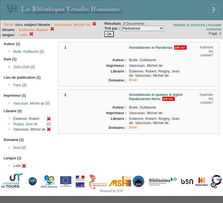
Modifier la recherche (189, 25)
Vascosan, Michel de (28, 103)
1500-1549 (21, 67)
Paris (17, 85)
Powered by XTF (111, 191)
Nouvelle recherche (213, 27)
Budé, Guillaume (25, 52)
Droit (16, 148)
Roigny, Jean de (25, 124)
